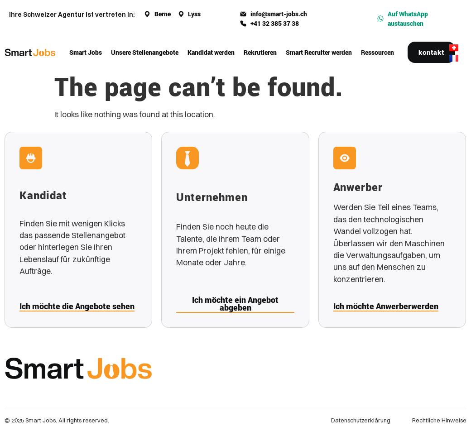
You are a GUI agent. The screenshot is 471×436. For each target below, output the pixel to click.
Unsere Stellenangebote (144, 52)
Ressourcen (377, 52)
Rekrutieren (260, 52)
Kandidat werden (211, 52)
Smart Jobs (85, 52)
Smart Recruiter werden (319, 52)
